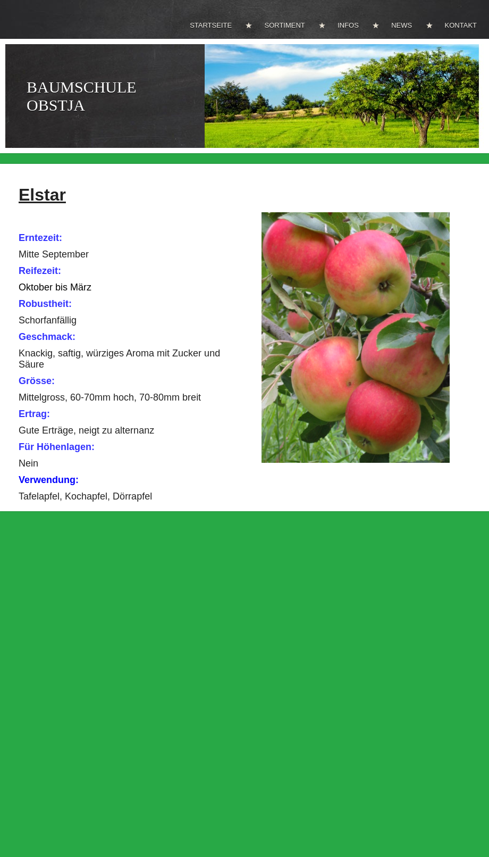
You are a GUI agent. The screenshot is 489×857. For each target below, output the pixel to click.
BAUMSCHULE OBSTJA (82, 96)
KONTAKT (461, 25)
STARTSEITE (211, 25)
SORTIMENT (284, 25)
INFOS (348, 25)
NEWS (401, 25)
